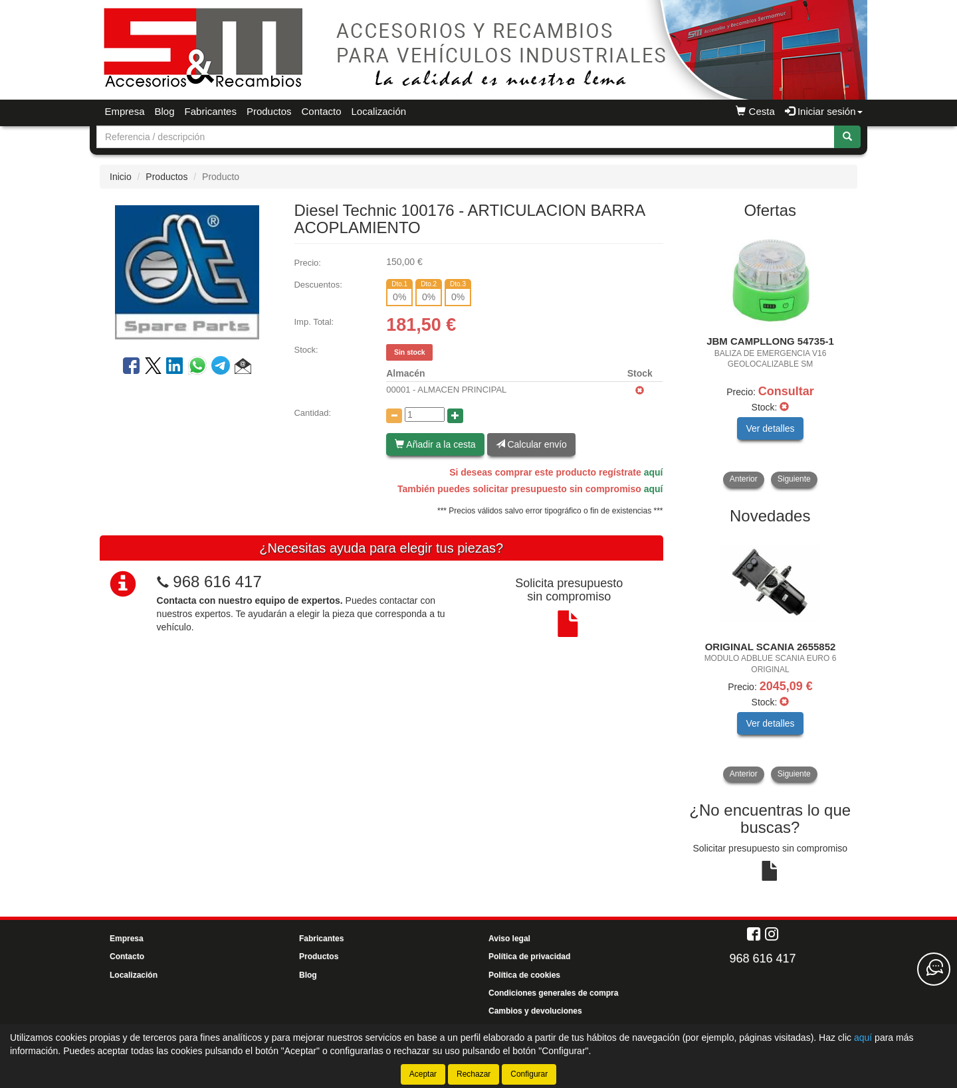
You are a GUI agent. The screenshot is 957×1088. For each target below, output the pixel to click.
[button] (243, 368)
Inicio (121, 176)
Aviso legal (509, 938)
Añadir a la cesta (435, 444)
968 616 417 (217, 581)
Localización (379, 111)
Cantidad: (312, 413)
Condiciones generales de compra (553, 993)
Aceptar (423, 1074)
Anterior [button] (744, 479)
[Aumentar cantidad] (455, 415)
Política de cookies (524, 975)
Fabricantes (211, 111)
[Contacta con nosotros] (933, 969)
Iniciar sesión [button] (824, 111)
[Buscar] (847, 137)
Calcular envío (531, 444)
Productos (269, 111)
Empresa (125, 111)
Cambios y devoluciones (535, 1011)
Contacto (321, 111)
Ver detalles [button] (770, 428)
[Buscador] (465, 137)
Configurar (529, 1074)
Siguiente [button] (794, 479)
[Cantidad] (425, 414)
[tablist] (770, 358)
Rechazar (473, 1074)
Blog (165, 111)
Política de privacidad (529, 956)
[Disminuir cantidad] (394, 415)
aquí (653, 472)
